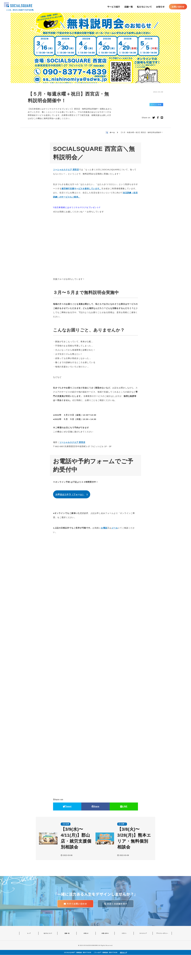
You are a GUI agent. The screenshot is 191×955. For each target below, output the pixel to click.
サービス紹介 (113, 6)
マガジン (124, 933)
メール (115, 528)
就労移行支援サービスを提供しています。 (82, 188)
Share (95, 806)
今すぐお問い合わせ (75, 903)
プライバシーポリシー (162, 933)
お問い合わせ (178, 6)
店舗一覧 (128, 6)
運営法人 (123, 952)
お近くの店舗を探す (115, 903)
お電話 (104, 528)
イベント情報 (156, 105)
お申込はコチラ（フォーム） (69, 494)
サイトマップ (143, 933)
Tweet (67, 806)
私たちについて (144, 6)
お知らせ (160, 6)
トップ (29, 933)
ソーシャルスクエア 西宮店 (66, 169)
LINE (123, 806)
